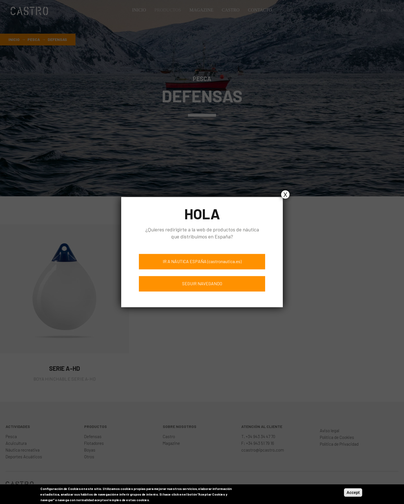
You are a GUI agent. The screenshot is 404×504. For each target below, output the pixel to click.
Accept (353, 494)
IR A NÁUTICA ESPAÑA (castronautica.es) (202, 261)
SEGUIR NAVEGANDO (202, 283)
